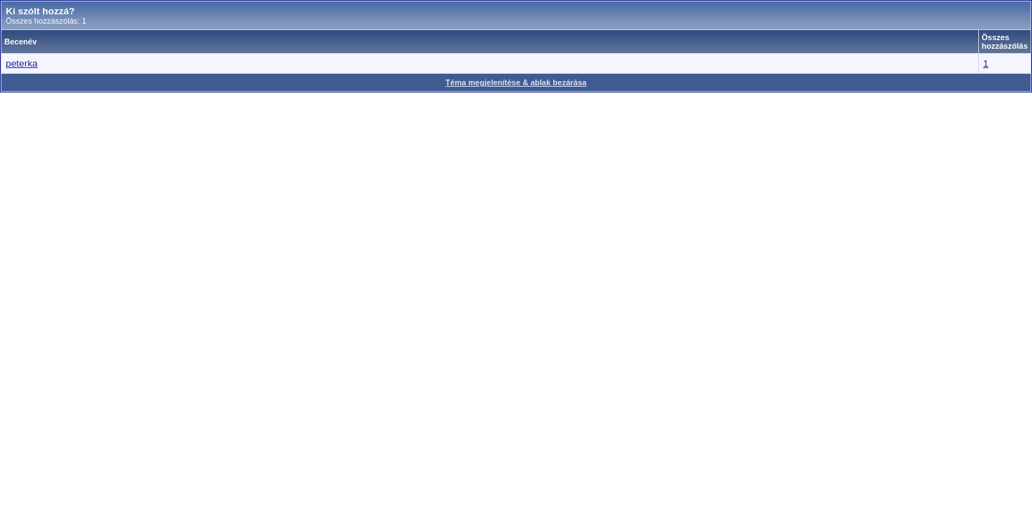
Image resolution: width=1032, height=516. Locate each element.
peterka (21, 63)
